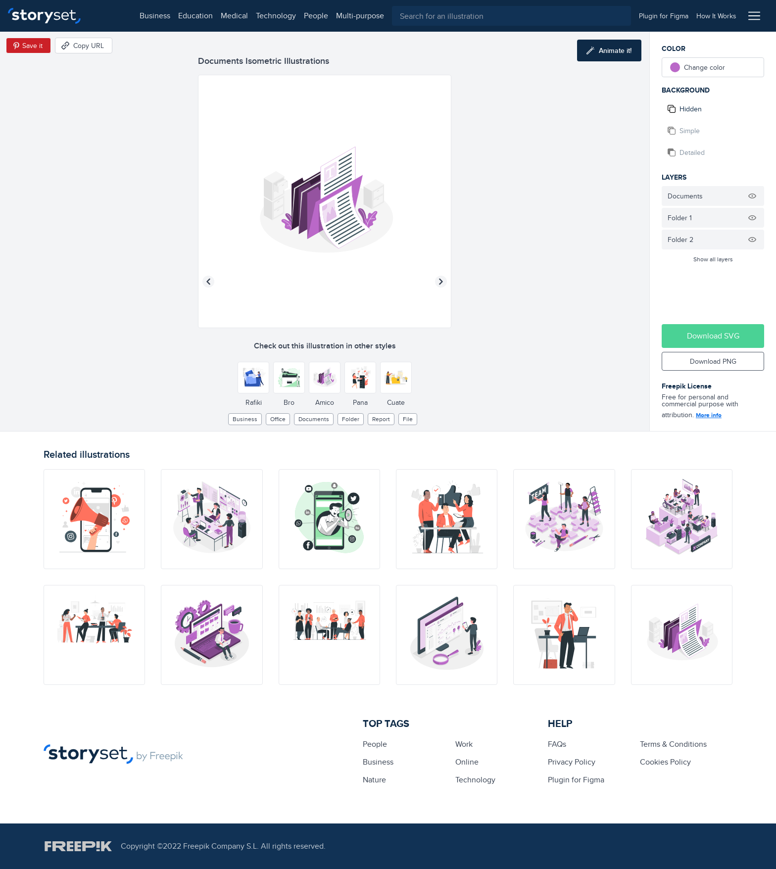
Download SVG (713, 335)
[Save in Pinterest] (28, 45)
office (278, 419)
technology (233, 15)
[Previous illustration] (208, 282)
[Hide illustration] (752, 196)
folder (350, 419)
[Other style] (253, 377)
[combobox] (490, 16)
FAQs (557, 744)
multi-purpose (317, 15)
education (152, 15)
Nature (374, 779)
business (112, 15)
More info (709, 415)
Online (467, 762)
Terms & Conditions (673, 744)
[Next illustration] (441, 282)
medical (191, 15)
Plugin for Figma (576, 779)
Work (464, 744)
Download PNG (713, 361)
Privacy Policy (571, 762)
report (381, 419)
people (273, 15)
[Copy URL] (83, 45)
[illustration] (94, 519)
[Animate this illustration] (609, 50)
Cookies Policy (665, 762)
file (408, 419)
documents (313, 419)
